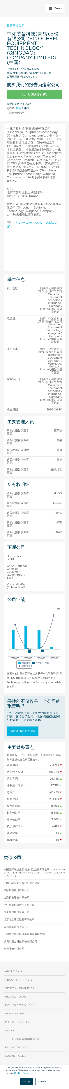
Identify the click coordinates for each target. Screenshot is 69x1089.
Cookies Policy (21, 1073)
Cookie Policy (15, 1056)
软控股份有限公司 (14, 949)
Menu (55, 8)
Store (9, 1030)
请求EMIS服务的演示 (22, 731)
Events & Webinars (19, 1005)
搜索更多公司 (15, 25)
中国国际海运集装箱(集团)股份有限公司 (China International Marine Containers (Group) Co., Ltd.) (34, 872)
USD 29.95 (34, 94)
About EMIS (13, 971)
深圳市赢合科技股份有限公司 (20, 941)
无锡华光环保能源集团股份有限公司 (24, 934)
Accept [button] (26, 1081)
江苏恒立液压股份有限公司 (19, 919)
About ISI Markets (19, 980)
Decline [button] (42, 1081)
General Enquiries (19, 988)
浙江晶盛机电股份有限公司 (19, 905)
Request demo (16, 996)
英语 (18, 108)
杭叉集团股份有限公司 (16, 912)
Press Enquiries (17, 1022)
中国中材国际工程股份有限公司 (22, 883)
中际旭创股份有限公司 (16, 890)
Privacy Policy (16, 1047)
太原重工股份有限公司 (16, 927)
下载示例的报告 (16, 113)
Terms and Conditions (22, 1039)
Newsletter (14, 1013)
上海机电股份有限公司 (16, 897)
